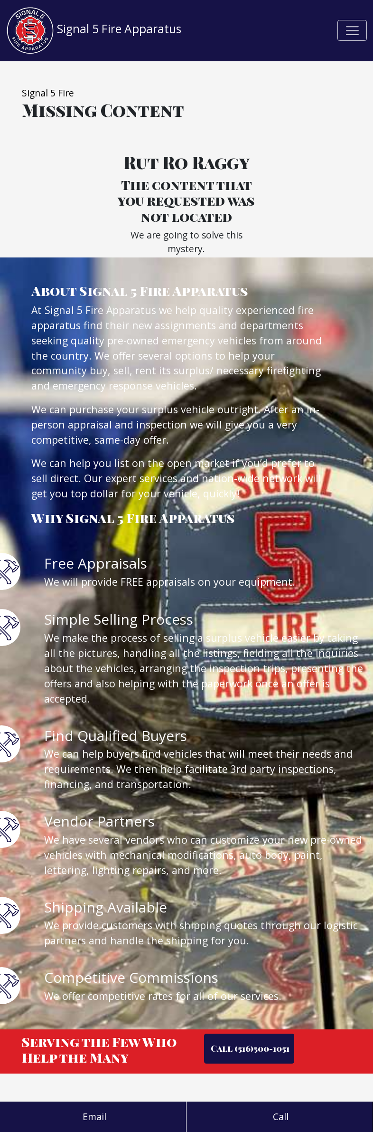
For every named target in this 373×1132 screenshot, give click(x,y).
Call (279, 1116)
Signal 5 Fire (48, 92)
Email (93, 1116)
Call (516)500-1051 (249, 1048)
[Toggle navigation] (351, 30)
